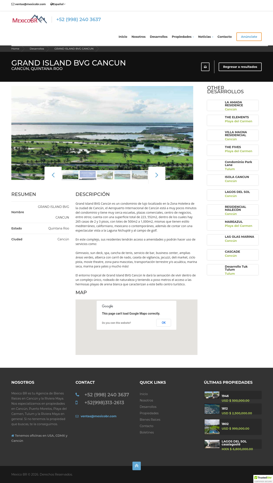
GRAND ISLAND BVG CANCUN (73, 48)
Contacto (225, 37)
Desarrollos (159, 37)
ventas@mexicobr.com (28, 4)
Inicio (123, 37)
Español (57, 4)
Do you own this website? (116, 322)
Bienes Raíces (150, 420)
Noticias (205, 37)
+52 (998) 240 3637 (78, 19)
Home (15, 48)
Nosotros (139, 37)
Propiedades (183, 37)
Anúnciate (249, 37)
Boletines (147, 432)
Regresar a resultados (240, 67)
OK (164, 322)
